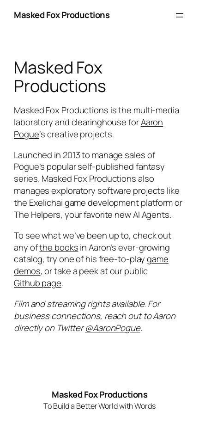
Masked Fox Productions (61, 15)
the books (58, 247)
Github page (37, 283)
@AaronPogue (112, 328)
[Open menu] (179, 15)
